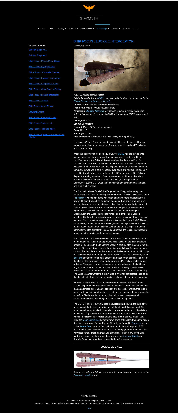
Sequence (136, 323)
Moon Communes (91, 320)
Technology (102, 29)
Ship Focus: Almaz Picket (41, 106)
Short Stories (86, 29)
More (125, 29)
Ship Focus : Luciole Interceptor (44, 95)
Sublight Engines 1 (38, 50)
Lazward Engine (36, 112)
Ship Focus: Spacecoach (40, 123)
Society (72, 29)
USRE (100, 98)
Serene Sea (85, 326)
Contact (136, 29)
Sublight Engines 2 (38, 55)
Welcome (42, 29)
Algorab (106, 101)
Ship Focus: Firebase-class (42, 129)
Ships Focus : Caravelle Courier (44, 72)
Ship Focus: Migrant (38, 101)
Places (115, 29)
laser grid (78, 258)
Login (89, 408)
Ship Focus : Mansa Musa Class (44, 61)
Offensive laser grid (95, 111)
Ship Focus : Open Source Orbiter (45, 89)
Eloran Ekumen (81, 101)
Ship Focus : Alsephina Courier (43, 84)
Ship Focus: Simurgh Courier (42, 117)
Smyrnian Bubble (131, 336)
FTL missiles (80, 198)
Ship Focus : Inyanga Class (42, 67)
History (61, 29)
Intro (52, 29)
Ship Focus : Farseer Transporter (44, 78)
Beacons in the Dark (84, 375)
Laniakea (93, 101)
